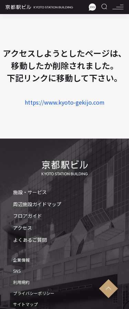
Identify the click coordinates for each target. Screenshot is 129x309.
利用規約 (21, 282)
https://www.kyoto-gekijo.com (65, 102)
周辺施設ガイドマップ (37, 204)
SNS (17, 271)
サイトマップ (25, 304)
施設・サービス (30, 192)
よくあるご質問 (30, 240)
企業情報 (21, 260)
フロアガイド (27, 216)
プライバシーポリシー (33, 293)
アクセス (22, 228)
